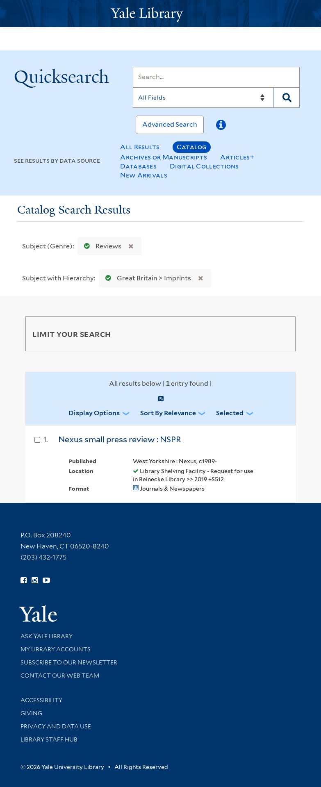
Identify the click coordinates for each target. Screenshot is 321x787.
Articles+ (237, 157)
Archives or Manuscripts (163, 157)
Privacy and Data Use (55, 726)
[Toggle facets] (280, 333)
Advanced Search (169, 124)
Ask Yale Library (46, 636)
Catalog (192, 147)
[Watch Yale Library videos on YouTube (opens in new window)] (46, 580)
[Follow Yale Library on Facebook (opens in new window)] (23, 580)
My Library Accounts (55, 649)
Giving (31, 713)
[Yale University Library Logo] (160, 13)
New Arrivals (143, 175)
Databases (138, 166)
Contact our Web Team (59, 675)
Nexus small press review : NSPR (119, 439)
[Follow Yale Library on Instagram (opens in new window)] (35, 580)
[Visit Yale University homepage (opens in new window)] (38, 611)
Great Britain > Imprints (146, 278)
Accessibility (41, 700)
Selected (230, 413)
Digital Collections (204, 166)
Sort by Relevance (168, 413)
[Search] (216, 77)
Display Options (94, 413)
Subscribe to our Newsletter (68, 662)
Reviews (101, 246)
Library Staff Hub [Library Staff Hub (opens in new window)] (48, 739)
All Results (139, 147)
